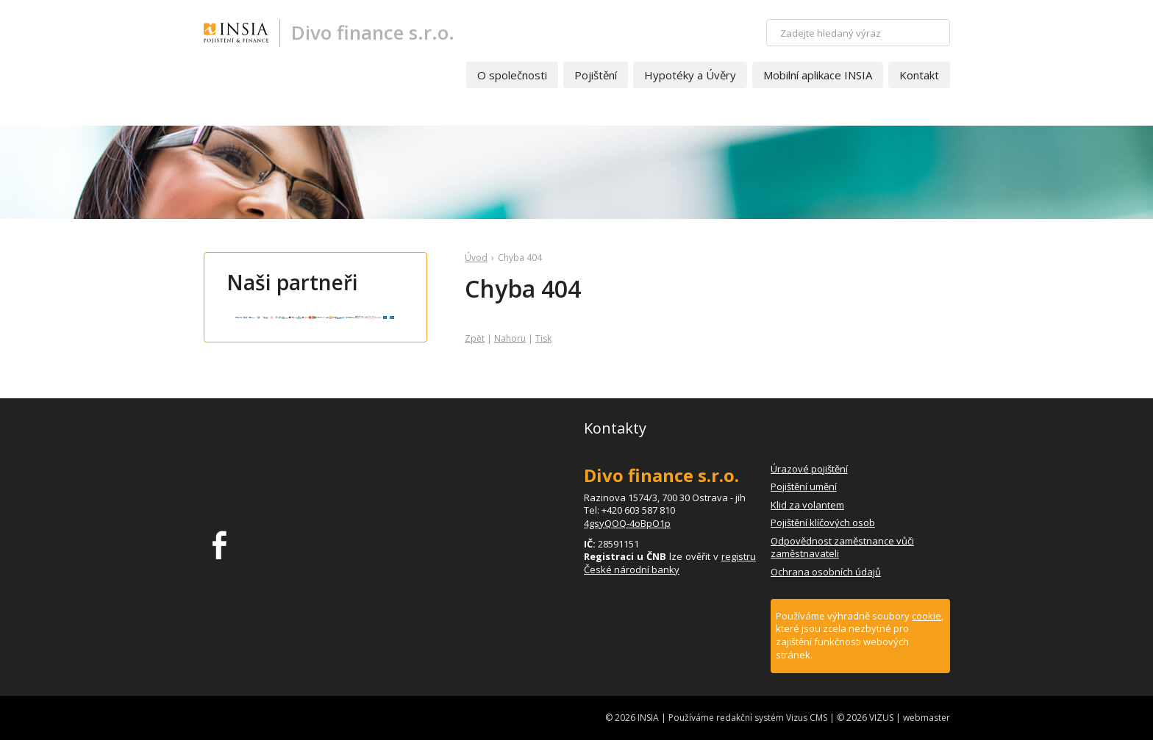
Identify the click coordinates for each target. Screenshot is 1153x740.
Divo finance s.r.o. (372, 32)
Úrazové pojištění (809, 468)
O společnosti (512, 75)
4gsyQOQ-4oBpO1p (627, 523)
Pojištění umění (804, 486)
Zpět (475, 338)
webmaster (926, 717)
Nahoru (510, 338)
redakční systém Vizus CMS (771, 717)
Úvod (476, 257)
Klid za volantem (807, 504)
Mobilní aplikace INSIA (817, 75)
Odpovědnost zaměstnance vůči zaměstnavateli (842, 547)
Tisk (543, 338)
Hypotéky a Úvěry (690, 75)
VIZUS (881, 717)
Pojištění (595, 75)
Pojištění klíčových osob (823, 522)
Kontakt (919, 75)
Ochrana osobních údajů (826, 571)
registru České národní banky (670, 563)
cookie (926, 615)
